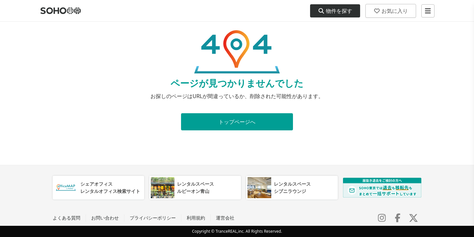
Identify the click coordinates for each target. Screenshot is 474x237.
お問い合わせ (105, 218)
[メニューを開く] (427, 10)
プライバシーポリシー (153, 218)
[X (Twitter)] (413, 218)
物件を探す (335, 10)
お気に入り (391, 10)
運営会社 (225, 218)
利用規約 (196, 218)
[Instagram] (382, 218)
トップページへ (237, 121)
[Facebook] (398, 218)
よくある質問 (66, 218)
